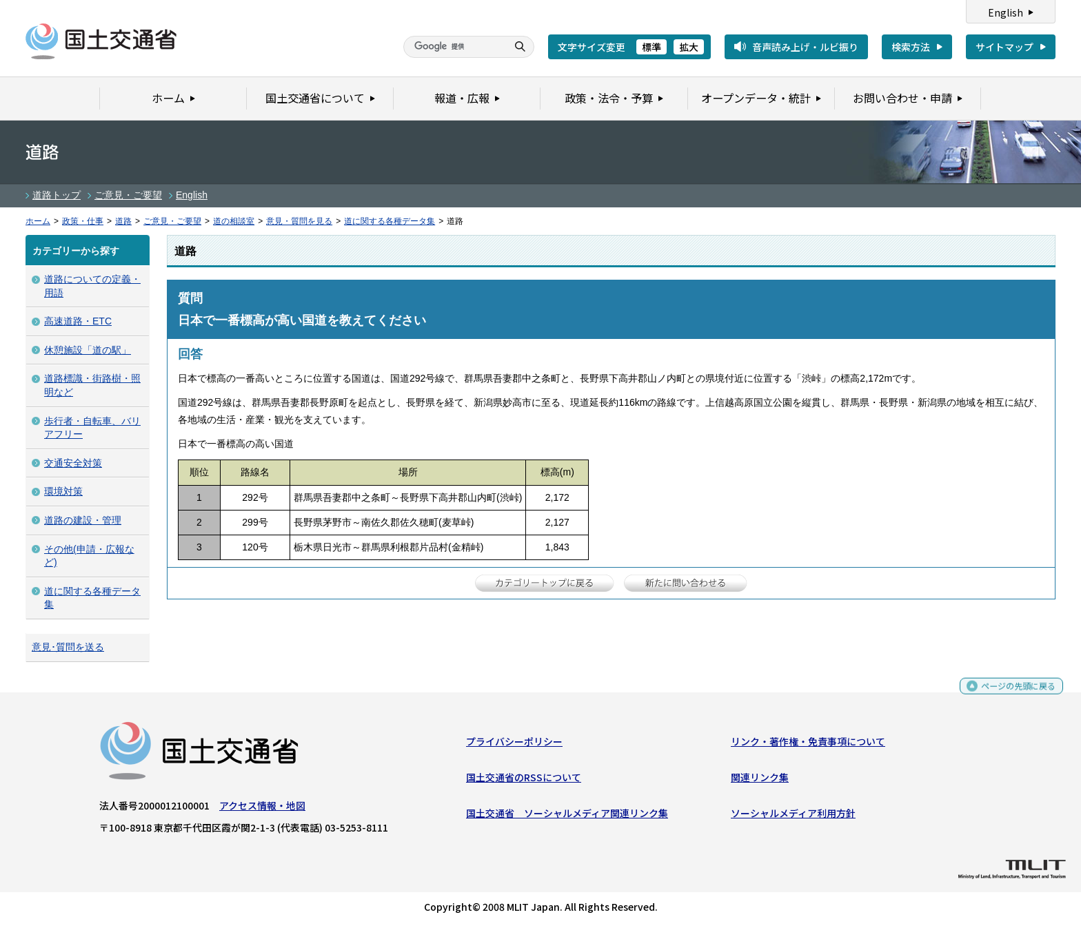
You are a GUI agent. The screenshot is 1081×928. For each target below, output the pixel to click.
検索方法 (910, 47)
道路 (123, 221)
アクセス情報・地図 (262, 808)
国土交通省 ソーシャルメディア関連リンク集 (567, 816)
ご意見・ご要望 (128, 194)
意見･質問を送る (68, 646)
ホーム (38, 221)
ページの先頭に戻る (1013, 694)
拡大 (688, 47)
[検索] (453, 47)
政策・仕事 (82, 221)
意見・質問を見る (299, 221)
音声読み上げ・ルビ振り (805, 47)
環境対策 (63, 491)
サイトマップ (1004, 47)
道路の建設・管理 (82, 520)
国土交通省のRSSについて (523, 780)
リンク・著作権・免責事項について (808, 744)
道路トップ (56, 194)
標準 (651, 47)
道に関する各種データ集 (389, 221)
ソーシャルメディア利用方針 (793, 816)
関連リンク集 (760, 780)
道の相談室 (233, 221)
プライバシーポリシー (514, 744)
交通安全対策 (73, 462)
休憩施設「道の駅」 (87, 349)
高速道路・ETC (78, 321)
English (1005, 12)
